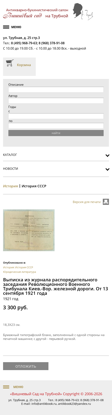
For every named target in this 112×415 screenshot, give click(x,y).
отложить (25, 366)
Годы (12, 107)
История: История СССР (18, 267)
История (10, 186)
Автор (12, 96)
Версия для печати (87, 202)
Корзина (24, 65)
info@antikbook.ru (44, 404)
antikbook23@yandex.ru (74, 404)
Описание (16, 85)
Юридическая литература (19, 272)
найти (56, 133)
